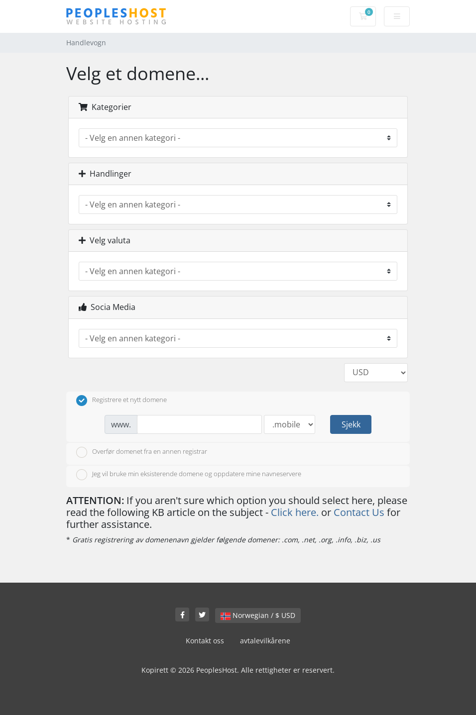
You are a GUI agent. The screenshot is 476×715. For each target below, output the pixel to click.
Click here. (295, 512)
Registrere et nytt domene (121, 400)
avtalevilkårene (265, 640)
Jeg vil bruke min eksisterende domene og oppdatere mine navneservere (188, 474)
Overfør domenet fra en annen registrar (141, 452)
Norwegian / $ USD (258, 615)
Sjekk (351, 424)
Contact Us (359, 512)
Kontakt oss (205, 640)
